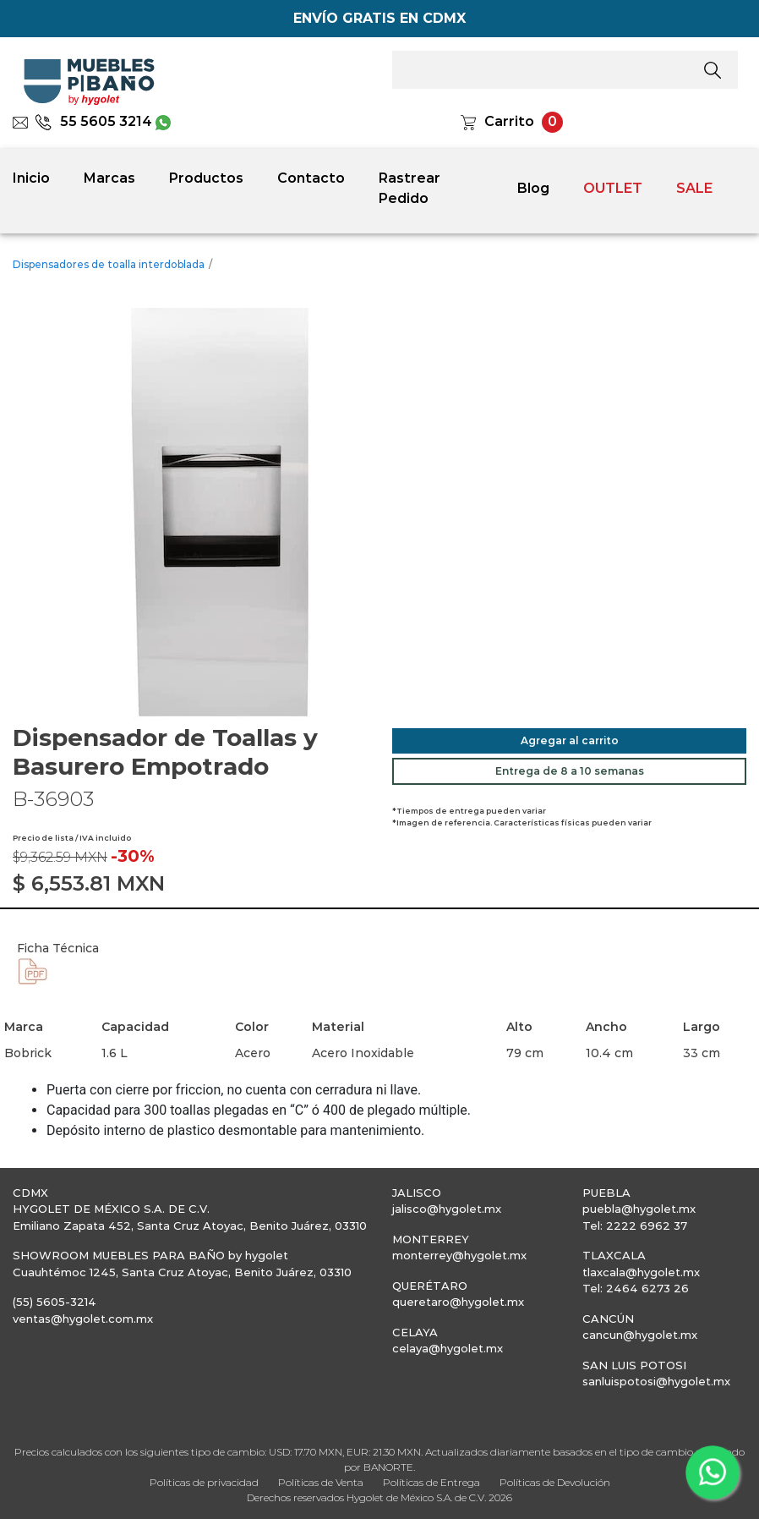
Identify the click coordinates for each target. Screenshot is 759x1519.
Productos (206, 178)
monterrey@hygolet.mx (459, 1255)
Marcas (109, 178)
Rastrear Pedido (409, 188)
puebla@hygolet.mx (639, 1208)
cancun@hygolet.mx (639, 1334)
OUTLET (612, 188)
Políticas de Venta (320, 1482)
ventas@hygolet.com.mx (83, 1318)
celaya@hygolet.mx (447, 1348)
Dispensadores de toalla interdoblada (109, 264)
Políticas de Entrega (431, 1482)
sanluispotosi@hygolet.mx (656, 1381)
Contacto (311, 178)
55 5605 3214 (93, 121)
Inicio (31, 178)
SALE (694, 188)
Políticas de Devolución (555, 1482)
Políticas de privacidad (204, 1482)
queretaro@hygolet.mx (458, 1301)
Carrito (509, 121)
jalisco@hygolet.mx (446, 1208)
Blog (533, 188)
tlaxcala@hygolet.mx (641, 1272)
